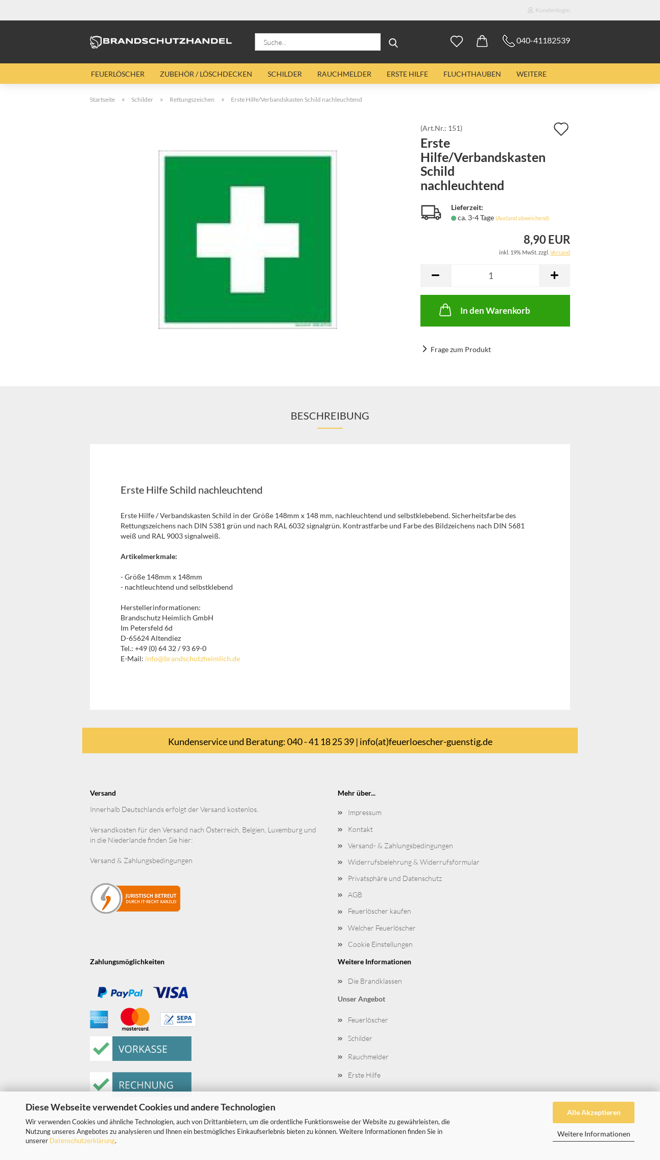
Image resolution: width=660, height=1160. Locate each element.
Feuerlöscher (118, 73)
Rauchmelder (344, 73)
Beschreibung (330, 415)
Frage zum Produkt (461, 349)
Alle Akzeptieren (594, 1112)
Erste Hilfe (407, 73)
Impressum (365, 812)
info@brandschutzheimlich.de (192, 658)
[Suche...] (393, 42)
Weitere (531, 73)
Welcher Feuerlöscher (382, 927)
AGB (355, 894)
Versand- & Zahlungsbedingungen (400, 845)
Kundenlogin (549, 10)
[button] (482, 41)
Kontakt (360, 829)
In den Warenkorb (483, 309)
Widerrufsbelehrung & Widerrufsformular (414, 861)
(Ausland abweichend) (522, 218)
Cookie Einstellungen (380, 944)
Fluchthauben (472, 73)
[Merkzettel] (456, 41)
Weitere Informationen (593, 1133)
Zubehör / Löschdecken (206, 73)
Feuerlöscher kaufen (379, 911)
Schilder (285, 73)
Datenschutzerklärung (82, 1140)
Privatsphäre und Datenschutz (395, 878)
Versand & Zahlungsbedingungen (141, 860)
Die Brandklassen (375, 981)
